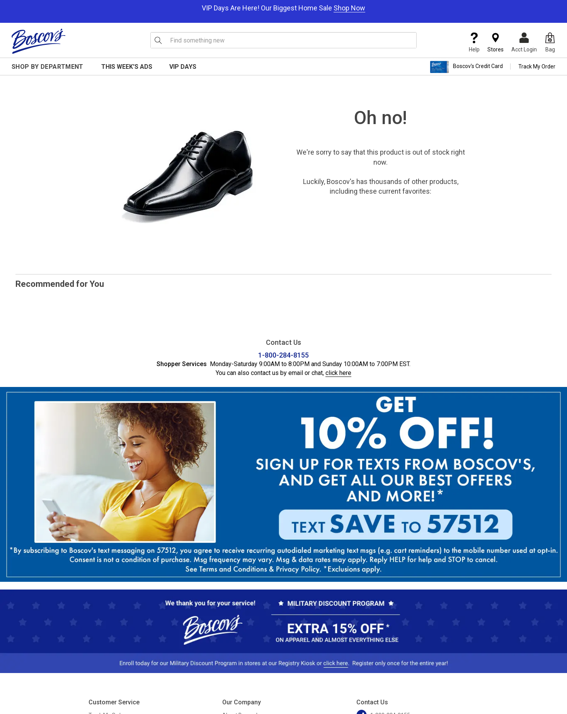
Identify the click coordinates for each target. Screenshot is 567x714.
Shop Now (349, 8)
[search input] (283, 40)
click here (338, 373)
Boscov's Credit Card (466, 67)
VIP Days (182, 66)
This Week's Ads (126, 66)
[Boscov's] (39, 41)
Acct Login (524, 42)
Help (474, 42)
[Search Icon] (158, 40)
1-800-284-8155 (283, 355)
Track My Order (536, 66)
